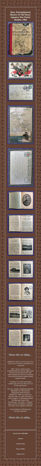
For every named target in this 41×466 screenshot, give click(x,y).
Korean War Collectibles (20, 433)
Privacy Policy (20, 449)
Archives (20, 438)
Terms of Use (20, 454)
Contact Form (20, 444)
